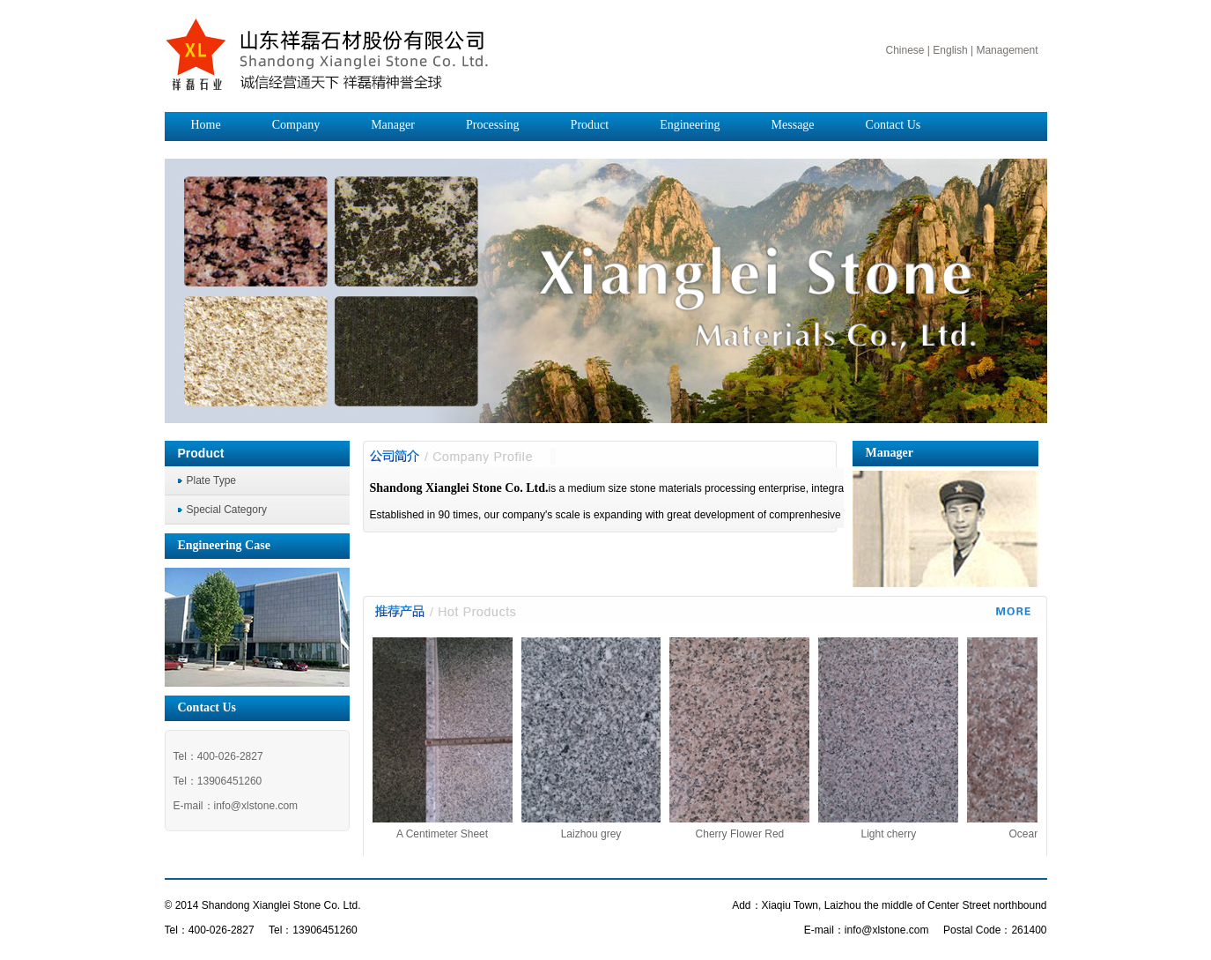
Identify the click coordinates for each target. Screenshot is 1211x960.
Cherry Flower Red (748, 834)
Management (1006, 50)
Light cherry (897, 834)
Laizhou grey (599, 834)
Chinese (904, 50)
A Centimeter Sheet (450, 834)
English (950, 50)
